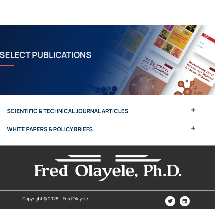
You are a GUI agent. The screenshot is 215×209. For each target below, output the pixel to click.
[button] (102, 111)
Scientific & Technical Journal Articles (67, 111)
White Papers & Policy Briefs (50, 129)
